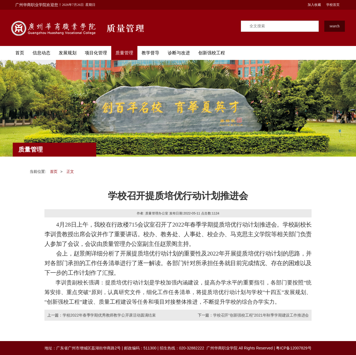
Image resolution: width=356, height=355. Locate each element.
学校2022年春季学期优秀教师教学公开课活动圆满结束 (108, 316)
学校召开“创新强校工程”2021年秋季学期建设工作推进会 (261, 316)
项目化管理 (96, 52)
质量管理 (124, 52)
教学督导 (150, 52)
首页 (19, 52)
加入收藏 (314, 5)
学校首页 (332, 5)
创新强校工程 (211, 52)
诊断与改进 (179, 52)
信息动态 (41, 52)
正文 (69, 170)
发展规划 (67, 52)
